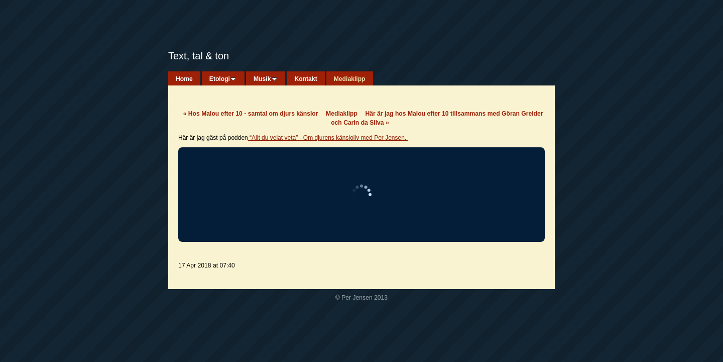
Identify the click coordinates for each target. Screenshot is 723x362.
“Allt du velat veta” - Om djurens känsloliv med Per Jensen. (328, 137)
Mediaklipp (341, 113)
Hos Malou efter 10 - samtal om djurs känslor (250, 113)
